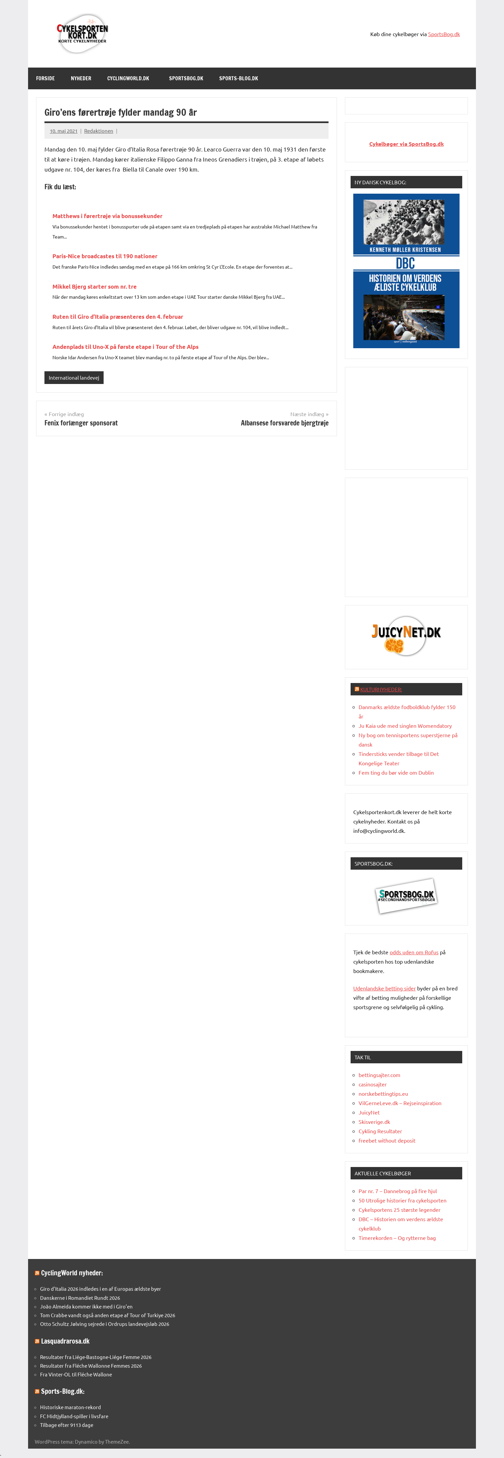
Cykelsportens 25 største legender (399, 1209)
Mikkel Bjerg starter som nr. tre (94, 286)
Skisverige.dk (374, 1121)
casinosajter (373, 1084)
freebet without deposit (387, 1140)
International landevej (74, 377)
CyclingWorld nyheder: (72, 1273)
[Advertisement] (406, 417)
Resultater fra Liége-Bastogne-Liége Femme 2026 (95, 1357)
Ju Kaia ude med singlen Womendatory (405, 725)
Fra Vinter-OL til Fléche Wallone (76, 1374)
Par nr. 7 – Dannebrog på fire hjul (398, 1190)
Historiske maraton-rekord (70, 1407)
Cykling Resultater (380, 1131)
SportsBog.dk (444, 33)
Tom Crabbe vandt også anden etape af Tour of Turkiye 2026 (107, 1315)
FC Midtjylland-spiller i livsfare (74, 1416)
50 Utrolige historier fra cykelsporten (403, 1200)
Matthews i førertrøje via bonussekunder (107, 215)
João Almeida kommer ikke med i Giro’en (86, 1306)
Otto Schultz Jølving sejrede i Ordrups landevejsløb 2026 (104, 1324)
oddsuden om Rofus (414, 952)
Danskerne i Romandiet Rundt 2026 (80, 1297)
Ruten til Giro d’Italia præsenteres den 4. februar (117, 316)
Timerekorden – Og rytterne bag (397, 1237)
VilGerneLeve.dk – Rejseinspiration (400, 1102)
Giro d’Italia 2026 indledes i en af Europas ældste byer (100, 1288)
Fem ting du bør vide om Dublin (396, 772)
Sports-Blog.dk (242, 78)
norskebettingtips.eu (383, 1093)
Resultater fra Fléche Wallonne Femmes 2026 (91, 1365)
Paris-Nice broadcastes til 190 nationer (104, 256)
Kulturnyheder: (381, 689)
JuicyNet (369, 1112)
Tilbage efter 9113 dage (66, 1425)
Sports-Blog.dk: (63, 1391)
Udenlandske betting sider (384, 988)
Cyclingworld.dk (131, 78)
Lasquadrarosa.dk (65, 1341)
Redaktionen (98, 130)
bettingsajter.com (379, 1074)
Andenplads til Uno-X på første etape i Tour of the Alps (125, 346)
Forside (45, 78)
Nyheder (81, 78)
